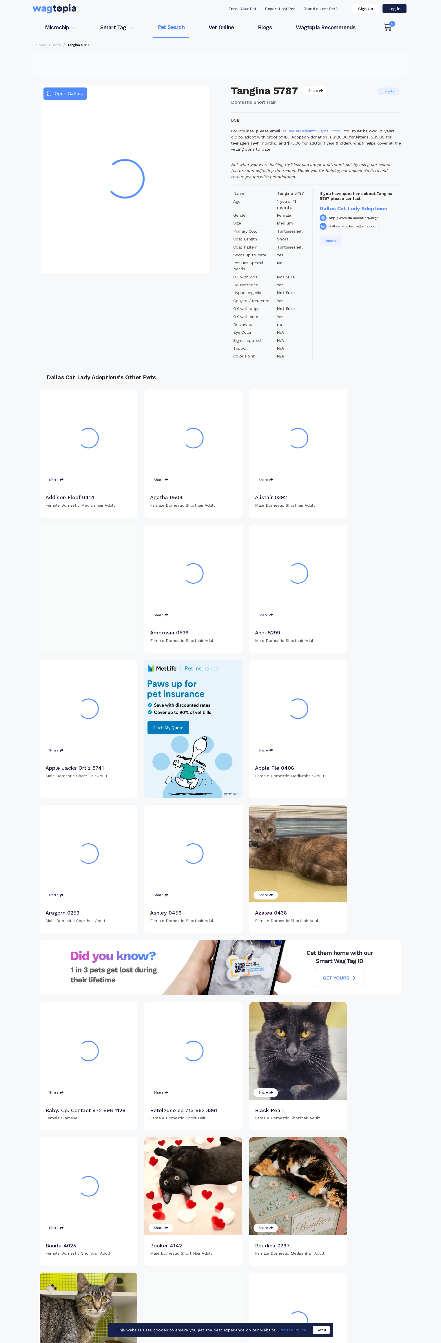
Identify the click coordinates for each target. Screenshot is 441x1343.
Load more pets (220, 1244)
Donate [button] (331, 241)
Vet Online (221, 27)
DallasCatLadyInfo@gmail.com (310, 131)
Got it (321, 1330)
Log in (394, 8)
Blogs (265, 27)
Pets (57, 45)
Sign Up (365, 8)
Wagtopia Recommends (325, 27)
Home (41, 45)
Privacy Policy (292, 1330)
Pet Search (171, 27)
